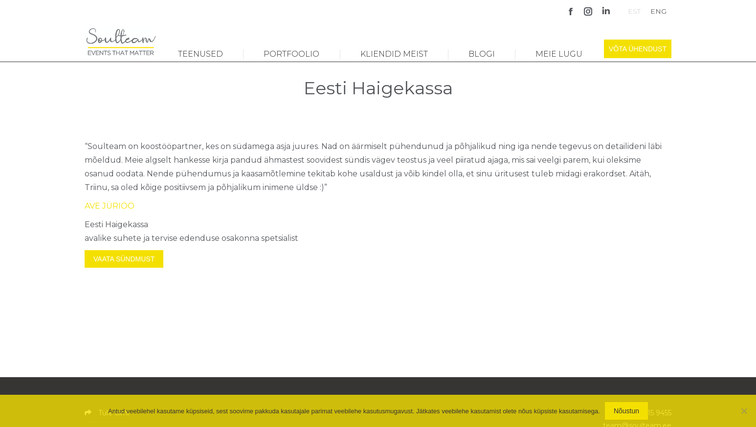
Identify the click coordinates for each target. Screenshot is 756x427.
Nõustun (626, 411)
